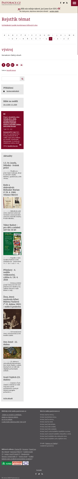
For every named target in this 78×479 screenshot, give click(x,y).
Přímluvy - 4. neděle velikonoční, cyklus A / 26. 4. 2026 (10, 275)
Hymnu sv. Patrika (51, 443)
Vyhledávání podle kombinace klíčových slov (20, 25)
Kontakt (39, 470)
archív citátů (54, 11)
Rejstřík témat (11, 70)
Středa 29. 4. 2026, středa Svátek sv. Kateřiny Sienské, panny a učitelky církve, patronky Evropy (12, 122)
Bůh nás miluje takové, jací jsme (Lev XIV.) (39, 8)
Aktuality (7, 155)
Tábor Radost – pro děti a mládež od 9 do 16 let (11, 227)
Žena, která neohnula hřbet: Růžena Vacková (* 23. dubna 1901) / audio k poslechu (12, 301)
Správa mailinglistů (13, 91)
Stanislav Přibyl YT (16, 452)
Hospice (25, 449)
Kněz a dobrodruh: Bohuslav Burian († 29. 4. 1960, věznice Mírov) (11, 190)
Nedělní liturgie (13, 146)
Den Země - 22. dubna (10, 343)
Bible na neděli (10, 101)
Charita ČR (17, 449)
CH (49, 35)
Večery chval (23, 456)
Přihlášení (8, 87)
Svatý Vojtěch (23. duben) (11, 378)
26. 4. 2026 (6, 105)
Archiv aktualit (8, 398)
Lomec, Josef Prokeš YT (12, 454)
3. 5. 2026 (14, 105)
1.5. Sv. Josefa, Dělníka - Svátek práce (11, 165)
